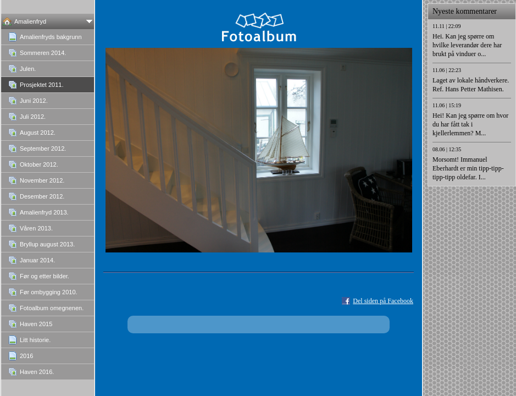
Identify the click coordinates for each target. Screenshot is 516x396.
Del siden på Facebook (383, 301)
